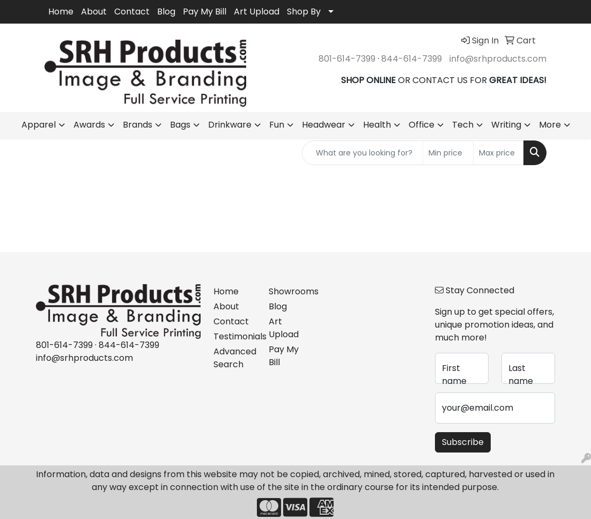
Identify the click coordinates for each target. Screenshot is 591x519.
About (94, 11)
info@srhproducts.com (497, 59)
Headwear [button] (323, 124)
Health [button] (377, 124)
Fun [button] (276, 124)
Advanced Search (234, 357)
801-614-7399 (347, 59)
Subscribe (463, 442)
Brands (137, 124)
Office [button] (421, 124)
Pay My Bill (204, 11)
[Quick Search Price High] (498, 152)
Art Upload (256, 11)
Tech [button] (463, 124)
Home (60, 11)
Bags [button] (180, 124)
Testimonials (234, 336)
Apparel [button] (38, 124)
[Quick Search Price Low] (448, 152)
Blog (166, 11)
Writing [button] (506, 124)
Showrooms (290, 291)
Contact (132, 11)
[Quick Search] (362, 152)
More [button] (550, 124)
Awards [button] (89, 124)
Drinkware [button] (230, 124)
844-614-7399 (411, 59)
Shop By (304, 11)
